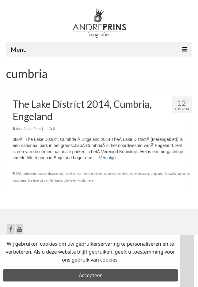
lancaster (183, 174)
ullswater (70, 180)
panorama (19, 180)
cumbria (122, 174)
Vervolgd (107, 157)
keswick (170, 174)
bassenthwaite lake (51, 174)
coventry (110, 174)
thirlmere (56, 180)
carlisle (71, 174)
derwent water (139, 174)
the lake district (38, 180)
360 (18, 174)
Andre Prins (32, 128)
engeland (157, 174)
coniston (97, 174)
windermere (85, 180)
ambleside (30, 174)
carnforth (83, 174)
